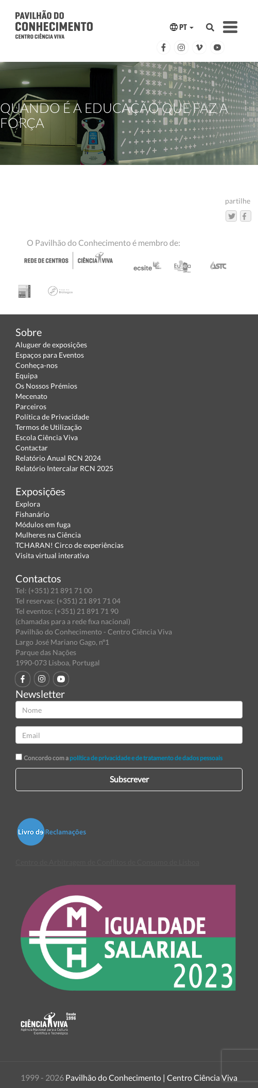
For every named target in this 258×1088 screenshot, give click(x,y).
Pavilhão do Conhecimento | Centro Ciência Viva (151, 1077)
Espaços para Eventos (49, 354)
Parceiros (30, 406)
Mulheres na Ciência (48, 534)
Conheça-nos (36, 365)
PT (182, 27)
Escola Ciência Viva (46, 437)
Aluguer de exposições (51, 344)
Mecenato (31, 396)
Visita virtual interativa (52, 555)
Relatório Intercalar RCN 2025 (64, 468)
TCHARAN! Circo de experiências (69, 545)
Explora (27, 503)
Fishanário (32, 514)
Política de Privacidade (52, 416)
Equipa (26, 375)
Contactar (31, 447)
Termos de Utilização (48, 427)
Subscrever (129, 779)
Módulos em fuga (43, 524)
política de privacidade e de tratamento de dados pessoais (146, 758)
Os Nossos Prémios (46, 385)
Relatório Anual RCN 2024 (58, 458)
